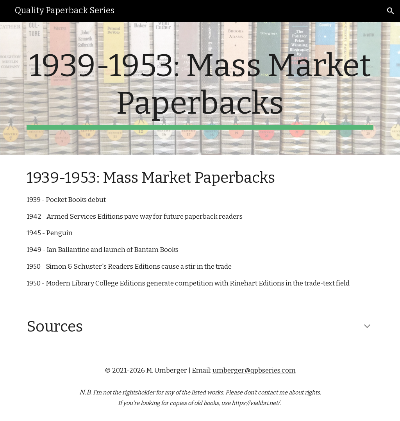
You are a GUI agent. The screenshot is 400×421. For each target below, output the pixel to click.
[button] (390, 11)
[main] (200, 88)
